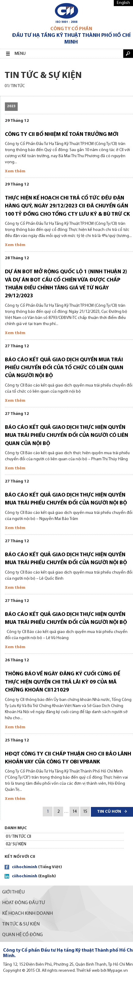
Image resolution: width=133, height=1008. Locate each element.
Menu (20, 53)
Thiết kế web (88, 970)
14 (74, 811)
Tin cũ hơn (109, 811)
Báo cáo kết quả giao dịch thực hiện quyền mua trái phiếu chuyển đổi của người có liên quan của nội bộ (66, 436)
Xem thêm (15, 171)
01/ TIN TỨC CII (18, 836)
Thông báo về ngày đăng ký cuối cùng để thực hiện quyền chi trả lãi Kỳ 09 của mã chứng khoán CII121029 (62, 682)
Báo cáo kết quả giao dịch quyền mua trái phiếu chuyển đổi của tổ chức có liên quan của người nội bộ (64, 368)
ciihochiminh (24, 867)
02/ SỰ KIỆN (16, 844)
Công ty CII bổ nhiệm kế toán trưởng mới (61, 134)
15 (85, 811)
